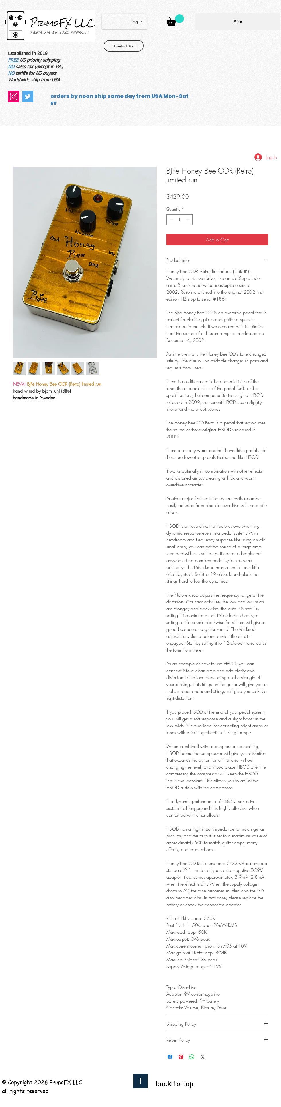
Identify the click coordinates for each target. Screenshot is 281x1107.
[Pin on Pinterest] (180, 1056)
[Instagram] (13, 96)
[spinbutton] (179, 220)
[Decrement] (170, 220)
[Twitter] (27, 96)
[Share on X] (202, 1056)
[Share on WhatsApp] (191, 1056)
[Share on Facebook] (170, 1056)
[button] (175, 20)
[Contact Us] (124, 46)
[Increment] (188, 220)
